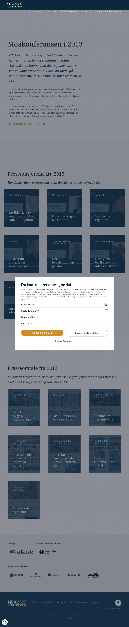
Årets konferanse (33, 11)
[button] (108, 11)
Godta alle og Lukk (42, 332)
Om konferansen (68, 11)
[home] (14, 5)
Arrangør (86, 11)
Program (51, 11)
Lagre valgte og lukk (86, 332)
